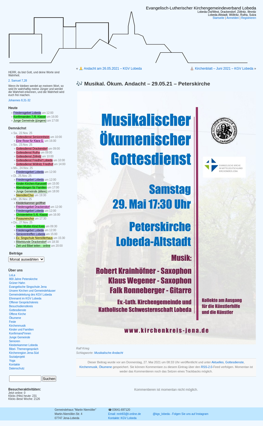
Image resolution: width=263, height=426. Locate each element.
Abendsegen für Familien (31, 187)
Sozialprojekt (17, 356)
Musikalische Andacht (108, 352)
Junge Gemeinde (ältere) (31, 191)
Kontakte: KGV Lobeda (122, 418)
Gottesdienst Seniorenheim (33, 136)
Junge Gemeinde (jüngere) (29, 120)
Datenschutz (17, 368)
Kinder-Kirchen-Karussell (31, 183)
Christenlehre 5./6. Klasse (32, 214)
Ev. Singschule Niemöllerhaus (34, 238)
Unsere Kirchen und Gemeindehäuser (32, 290)
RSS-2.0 (206, 367)
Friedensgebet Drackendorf (33, 206)
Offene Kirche (17, 314)
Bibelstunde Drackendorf (31, 241)
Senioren (14, 341)
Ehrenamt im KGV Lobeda (25, 298)
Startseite (218, 17)
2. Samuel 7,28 (17, 80)
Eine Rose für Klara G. (30, 140)
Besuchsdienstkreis (21, 306)
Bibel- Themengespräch (23, 349)
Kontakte (14, 364)
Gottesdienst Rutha (28, 152)
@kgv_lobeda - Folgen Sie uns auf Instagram (180, 413)
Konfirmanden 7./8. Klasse (29, 116)
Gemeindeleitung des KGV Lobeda (30, 294)
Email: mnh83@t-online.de (124, 413)
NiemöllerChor (25, 195)
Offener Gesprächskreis (23, 302)
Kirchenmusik (88, 367)
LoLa (12, 275)
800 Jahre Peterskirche (23, 279)
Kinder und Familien (21, 329)
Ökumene (105, 367)
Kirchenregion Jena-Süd (24, 352)
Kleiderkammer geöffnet (30, 203)
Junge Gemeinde (19, 337)
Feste (12, 321)
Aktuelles (218, 362)
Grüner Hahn (17, 282)
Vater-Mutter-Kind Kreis (30, 226)
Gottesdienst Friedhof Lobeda (34, 160)
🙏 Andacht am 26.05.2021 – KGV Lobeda (110, 68)
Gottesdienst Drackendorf (31, 148)
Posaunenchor (25, 218)
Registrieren (248, 17)
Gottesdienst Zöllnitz (28, 156)
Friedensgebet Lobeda (27, 112)
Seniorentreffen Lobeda (30, 234)
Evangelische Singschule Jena (28, 286)
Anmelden (232, 17)
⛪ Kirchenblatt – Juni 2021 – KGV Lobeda (221, 68)
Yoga (12, 360)
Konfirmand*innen (20, 333)
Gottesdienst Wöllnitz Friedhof (34, 164)
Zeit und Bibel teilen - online (33, 245)
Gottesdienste (234, 362)
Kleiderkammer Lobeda (23, 345)
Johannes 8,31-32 (19, 100)
